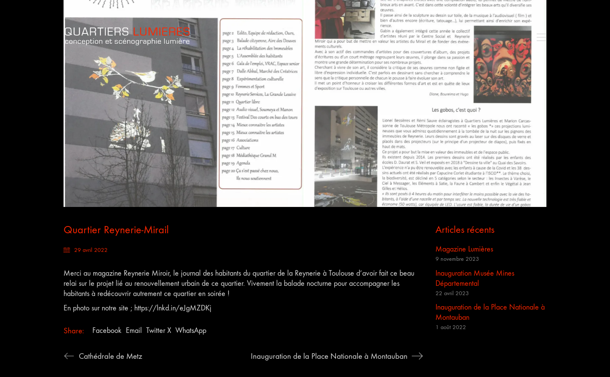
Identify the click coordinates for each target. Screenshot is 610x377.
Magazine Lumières (464, 249)
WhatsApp (190, 330)
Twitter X (158, 330)
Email (134, 330)
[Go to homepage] (127, 37)
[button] (539, 37)
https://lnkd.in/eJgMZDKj (172, 308)
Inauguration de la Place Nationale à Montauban (490, 312)
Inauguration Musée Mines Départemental (474, 278)
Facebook (107, 330)
